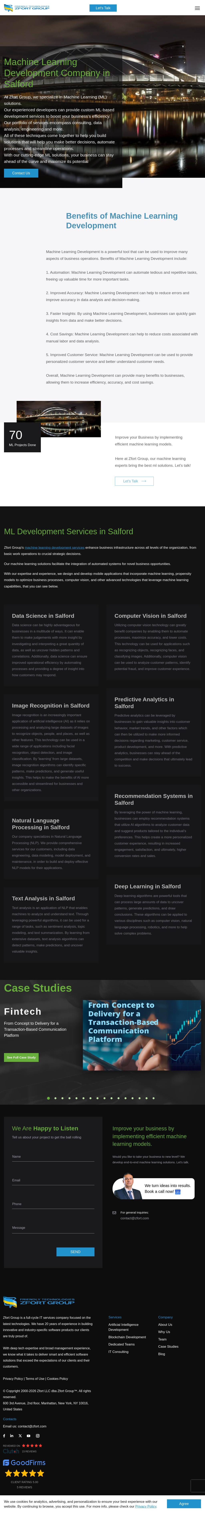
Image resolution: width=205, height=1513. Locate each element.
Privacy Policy (145, 1506)
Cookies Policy (57, 1378)
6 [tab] (83, 1098)
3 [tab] (62, 1098)
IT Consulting (119, 1352)
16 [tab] (154, 1098)
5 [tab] (76, 1098)
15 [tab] (147, 1098)
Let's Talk (103, 8)
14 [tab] (140, 1098)
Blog (161, 1354)
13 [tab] (133, 1098)
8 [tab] (97, 1098)
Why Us (164, 1332)
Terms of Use (34, 1378)
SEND (75, 1252)
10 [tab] (112, 1098)
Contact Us (21, 173)
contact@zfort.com (135, 1218)
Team (162, 1339)
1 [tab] (48, 1098)
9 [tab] (105, 1098)
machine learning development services (54, 548)
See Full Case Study (21, 1057)
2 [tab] (55, 1098)
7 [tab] (90, 1098)
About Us (165, 1325)
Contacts (9, 1419)
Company (165, 1317)
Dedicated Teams (122, 1344)
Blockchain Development (127, 1337)
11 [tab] (119, 1098)
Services (115, 1317)
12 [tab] (126, 1098)
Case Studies (168, 1347)
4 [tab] (69, 1098)
